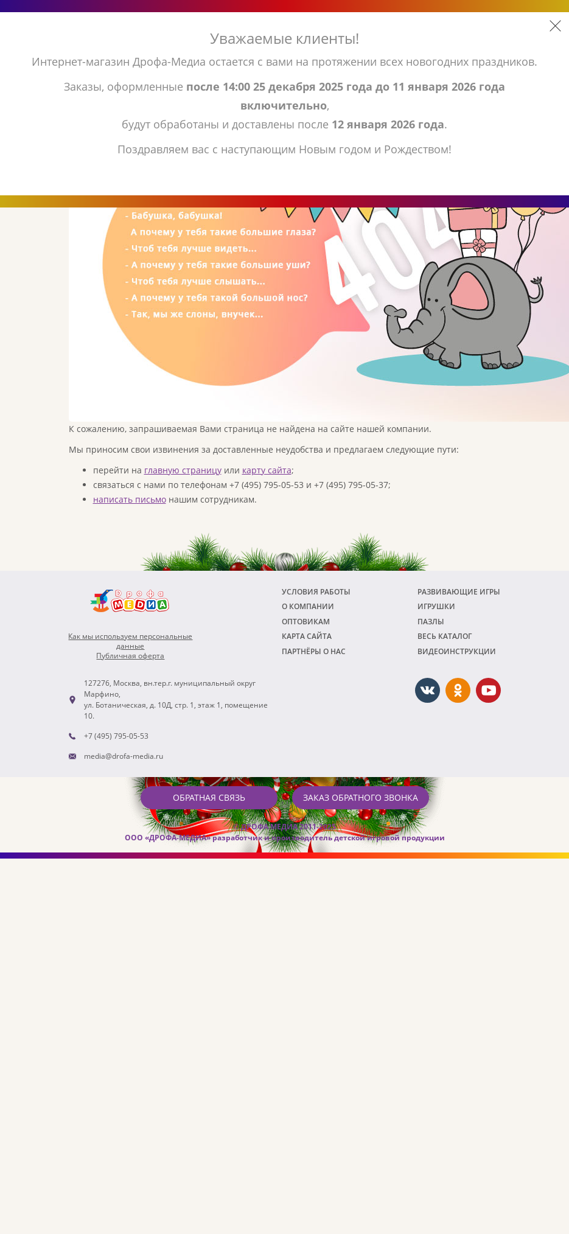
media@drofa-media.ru (123, 756)
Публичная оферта (130, 656)
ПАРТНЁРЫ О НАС (314, 651)
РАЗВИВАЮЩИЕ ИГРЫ (458, 592)
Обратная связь (209, 797)
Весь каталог (444, 636)
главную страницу (183, 470)
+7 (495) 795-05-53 (116, 736)
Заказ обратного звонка (360, 797)
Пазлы (430, 621)
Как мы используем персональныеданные (130, 641)
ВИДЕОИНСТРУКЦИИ (456, 651)
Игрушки (436, 606)
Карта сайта (307, 636)
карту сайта (266, 470)
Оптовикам (306, 621)
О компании (308, 606)
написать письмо (129, 499)
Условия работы (316, 592)
